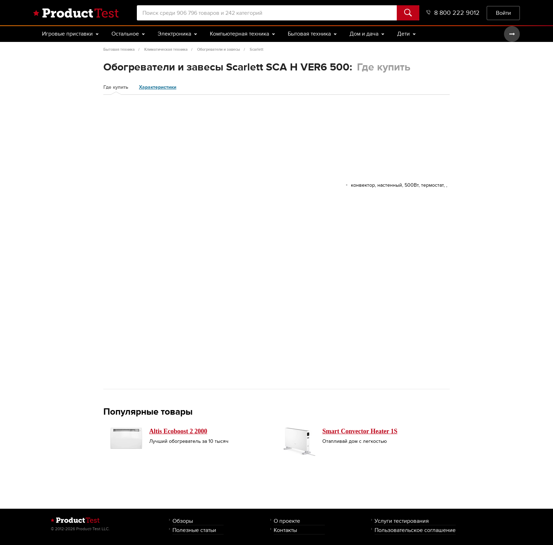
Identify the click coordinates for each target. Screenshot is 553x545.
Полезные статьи (194, 530)
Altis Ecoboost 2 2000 (178, 431)
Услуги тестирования (402, 521)
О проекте (287, 521)
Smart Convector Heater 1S (359, 431)
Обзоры (182, 521)
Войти (503, 13)
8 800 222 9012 (453, 13)
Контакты (285, 530)
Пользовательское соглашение (415, 530)
